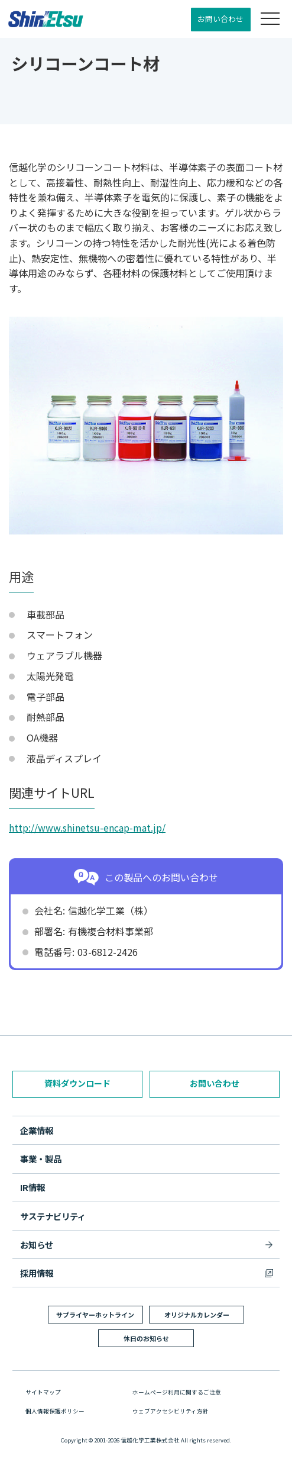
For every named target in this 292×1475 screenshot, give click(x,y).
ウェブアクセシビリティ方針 (170, 1411)
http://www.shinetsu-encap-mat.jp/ (87, 827)
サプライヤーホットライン (95, 1314)
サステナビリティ (53, 1216)
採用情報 (36, 1273)
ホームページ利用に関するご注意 (176, 1392)
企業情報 (36, 1130)
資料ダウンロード (77, 1083)
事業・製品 (40, 1158)
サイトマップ (43, 1392)
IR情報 (32, 1187)
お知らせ (36, 1244)
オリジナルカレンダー (196, 1314)
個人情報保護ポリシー (55, 1411)
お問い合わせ (220, 18)
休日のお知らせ (146, 1338)
